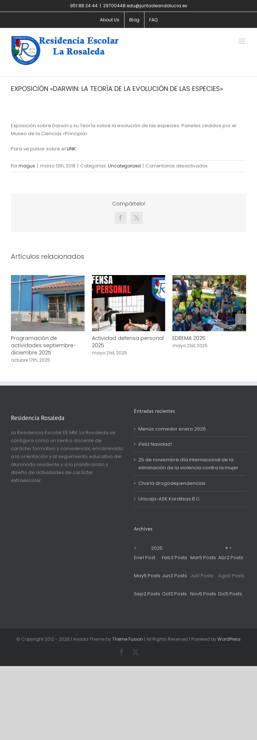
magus (27, 166)
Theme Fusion (127, 639)
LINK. (72, 148)
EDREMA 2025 (188, 338)
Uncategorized (124, 166)
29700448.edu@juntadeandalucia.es (145, 6)
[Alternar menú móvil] (242, 41)
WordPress (229, 639)
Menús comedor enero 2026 (172, 428)
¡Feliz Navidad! (155, 444)
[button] (16, 319)
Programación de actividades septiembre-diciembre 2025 (43, 345)
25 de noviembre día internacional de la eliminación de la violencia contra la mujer (188, 463)
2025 (157, 548)
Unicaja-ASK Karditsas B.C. (169, 498)
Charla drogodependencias (171, 483)
